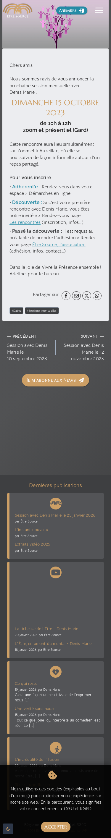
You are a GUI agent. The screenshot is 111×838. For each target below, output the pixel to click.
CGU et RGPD (77, 808)
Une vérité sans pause (35, 708)
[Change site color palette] (8, 829)
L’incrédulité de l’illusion (37, 759)
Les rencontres (25, 222)
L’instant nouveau (31, 529)
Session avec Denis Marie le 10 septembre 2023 (29, 347)
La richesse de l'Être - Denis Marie (46, 628)
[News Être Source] (56, 502)
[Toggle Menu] (99, 10)
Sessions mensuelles (42, 311)
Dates (16, 311)
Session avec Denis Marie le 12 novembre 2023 (82, 347)
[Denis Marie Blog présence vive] (56, 671)
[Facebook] (66, 295)
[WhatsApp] (97, 295)
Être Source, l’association (59, 244)
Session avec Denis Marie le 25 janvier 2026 (55, 515)
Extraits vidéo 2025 (32, 544)
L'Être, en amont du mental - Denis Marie (53, 643)
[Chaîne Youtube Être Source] (56, 571)
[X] (86, 295)
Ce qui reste (26, 683)
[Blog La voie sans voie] (56, 747)
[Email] (76, 295)
